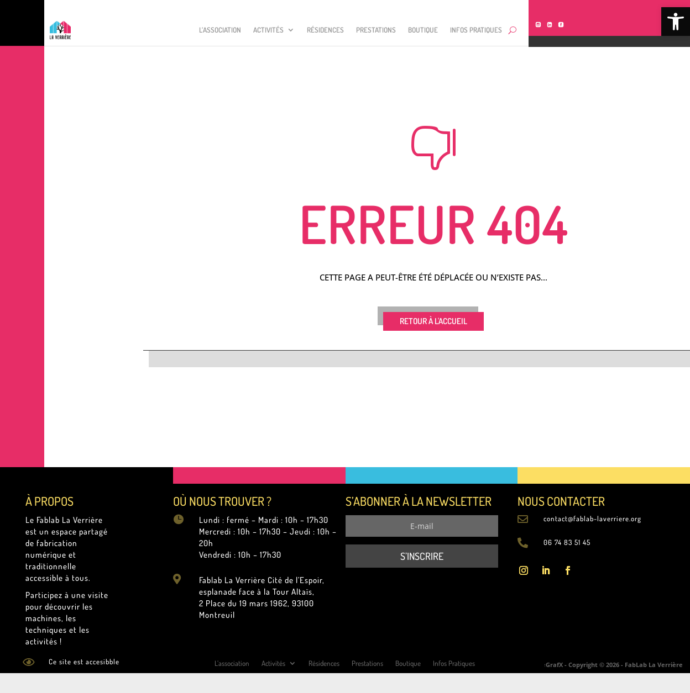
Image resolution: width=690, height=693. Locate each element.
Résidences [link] (325, 29)
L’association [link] (220, 29)
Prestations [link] (376, 29)
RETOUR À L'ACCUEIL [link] (433, 321)
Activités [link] (268, 29)
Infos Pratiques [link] (476, 29)
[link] (675, 21)
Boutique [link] (423, 29)
